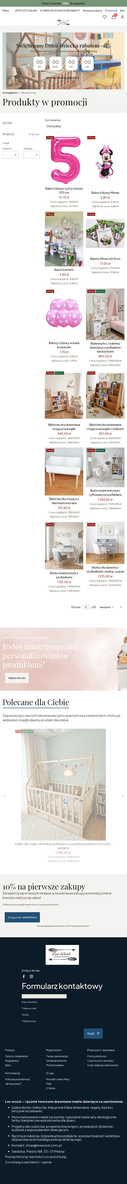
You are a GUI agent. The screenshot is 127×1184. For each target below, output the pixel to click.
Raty (8, 1065)
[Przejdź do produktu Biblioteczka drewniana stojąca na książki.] (64, 395)
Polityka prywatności (17, 1079)
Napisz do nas (16, 678)
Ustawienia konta (56, 1060)
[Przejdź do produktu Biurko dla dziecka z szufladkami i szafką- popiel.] (105, 543)
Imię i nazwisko (29, 1001)
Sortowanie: (53, 120)
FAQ (48, 1083)
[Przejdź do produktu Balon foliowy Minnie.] (105, 162)
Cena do (28, 148)
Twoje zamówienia (57, 1056)
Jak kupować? (13, 1083)
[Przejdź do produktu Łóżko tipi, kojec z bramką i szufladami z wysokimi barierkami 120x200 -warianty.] (63, 785)
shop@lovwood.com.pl (44, 1145)
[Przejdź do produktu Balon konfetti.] (64, 238)
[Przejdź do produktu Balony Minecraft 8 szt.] (105, 233)
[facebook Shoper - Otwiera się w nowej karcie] (24, 976)
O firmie (50, 1088)
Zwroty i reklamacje (16, 1056)
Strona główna (10, 93)
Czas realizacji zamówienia (102, 1065)
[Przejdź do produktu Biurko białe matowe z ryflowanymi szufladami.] (105, 467)
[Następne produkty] (107, 607)
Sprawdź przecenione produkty (62, 77)
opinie (47, 1162)
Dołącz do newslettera (22, 917)
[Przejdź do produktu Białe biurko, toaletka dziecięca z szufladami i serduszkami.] (105, 314)
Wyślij (93, 1033)
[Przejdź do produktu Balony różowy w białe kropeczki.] (64, 314)
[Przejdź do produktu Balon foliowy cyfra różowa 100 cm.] (64, 160)
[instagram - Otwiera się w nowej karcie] (31, 976)
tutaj (62, 1157)
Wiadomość (29, 1021)
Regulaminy (12, 1060)
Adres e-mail (29, 1008)
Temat (25, 1014)
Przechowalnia (54, 1065)
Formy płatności (97, 1056)
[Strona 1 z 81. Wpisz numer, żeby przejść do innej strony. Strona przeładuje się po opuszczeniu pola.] (86, 607)
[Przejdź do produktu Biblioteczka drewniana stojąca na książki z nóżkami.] (105, 395)
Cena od (7, 148)
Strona (75, 607)
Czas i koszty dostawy (100, 1060)
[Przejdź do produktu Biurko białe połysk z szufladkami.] (64, 546)
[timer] (63, 60)
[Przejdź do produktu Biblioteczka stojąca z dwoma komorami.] (64, 472)
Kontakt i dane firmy (58, 1079)
